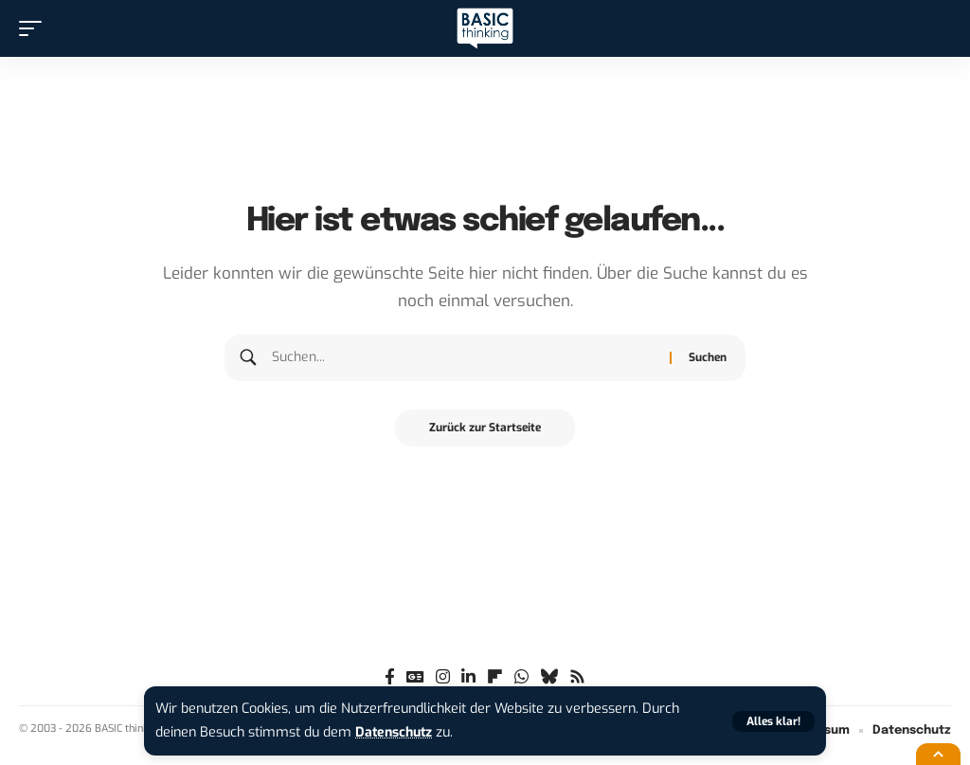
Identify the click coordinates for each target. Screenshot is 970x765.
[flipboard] (495, 677)
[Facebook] (390, 677)
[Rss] (577, 677)
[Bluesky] (549, 677)
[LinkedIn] (468, 677)
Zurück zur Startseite (485, 428)
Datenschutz (396, 732)
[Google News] (415, 677)
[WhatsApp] (521, 677)
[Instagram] (443, 677)
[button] (773, 721)
